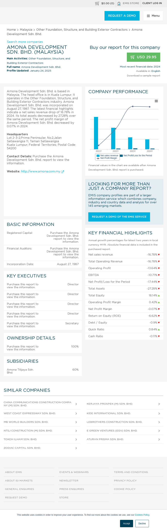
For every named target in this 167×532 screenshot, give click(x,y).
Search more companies (25, 41)
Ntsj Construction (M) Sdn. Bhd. (28, 430)
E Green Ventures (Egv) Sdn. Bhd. (112, 430)
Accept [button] (126, 523)
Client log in (152, 3)
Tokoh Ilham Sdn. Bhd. (20, 439)
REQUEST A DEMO (122, 15)
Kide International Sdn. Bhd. (109, 413)
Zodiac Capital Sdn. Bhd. (22, 448)
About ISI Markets (19, 480)
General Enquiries (19, 489)
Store (64, 497)
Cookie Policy (124, 489)
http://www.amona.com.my (42, 171)
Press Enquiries (71, 489)
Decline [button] (142, 523)
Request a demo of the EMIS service (119, 217)
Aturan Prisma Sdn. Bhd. (105, 439)
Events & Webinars (74, 472)
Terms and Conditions (131, 472)
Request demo (16, 497)
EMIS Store (128, 4)
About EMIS (13, 472)
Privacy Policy (125, 480)
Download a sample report (143, 75)
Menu (153, 15)
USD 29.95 (143, 57)
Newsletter (68, 480)
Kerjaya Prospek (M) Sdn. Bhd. (110, 404)
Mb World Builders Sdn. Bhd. (26, 422)
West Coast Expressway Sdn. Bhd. (29, 413)
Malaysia (26, 29)
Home (11, 29)
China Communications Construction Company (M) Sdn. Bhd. (37, 404)
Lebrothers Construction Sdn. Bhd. (114, 422)
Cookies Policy (142, 515)
